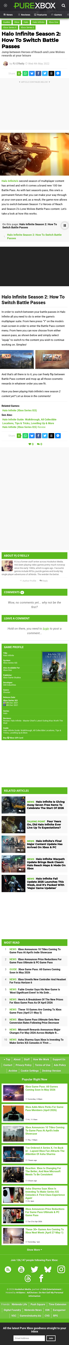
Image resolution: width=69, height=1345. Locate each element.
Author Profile (28, 581)
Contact (7, 1065)
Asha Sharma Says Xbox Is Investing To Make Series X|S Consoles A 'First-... (36, 1041)
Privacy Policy (24, 1065)
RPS (55, 1315)
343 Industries (9, 685)
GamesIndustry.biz (30, 1315)
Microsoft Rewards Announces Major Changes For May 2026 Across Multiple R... (35, 1031)
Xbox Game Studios (12, 677)
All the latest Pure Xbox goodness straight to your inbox (34, 1329)
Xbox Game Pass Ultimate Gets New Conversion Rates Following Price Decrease (34, 1021)
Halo (26, 22)
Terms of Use (42, 1065)
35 (20, 850)
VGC (13, 1315)
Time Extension (57, 1304)
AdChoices (32, 1292)
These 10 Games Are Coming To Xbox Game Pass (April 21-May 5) (35, 1011)
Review (24, 427)
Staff (27, 1059)
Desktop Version (51, 1070)
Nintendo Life (19, 1304)
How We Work (41, 1059)
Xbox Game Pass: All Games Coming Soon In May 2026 (35, 971)
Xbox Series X (9, 27)
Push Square (38, 1304)
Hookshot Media (23, 1289)
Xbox (16, 22)
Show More (34, 1249)
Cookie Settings (30, 1070)
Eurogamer (59, 1310)
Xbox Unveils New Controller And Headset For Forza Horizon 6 (38, 981)
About (17, 1059)
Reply (43, 581)
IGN (47, 1310)
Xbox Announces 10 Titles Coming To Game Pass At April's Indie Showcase (35, 951)
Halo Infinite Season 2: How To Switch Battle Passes (31, 40)
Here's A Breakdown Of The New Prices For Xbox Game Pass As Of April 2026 (36, 1001)
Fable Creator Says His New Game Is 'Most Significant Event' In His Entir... (35, 991)
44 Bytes (20, 1292)
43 (20, 830)
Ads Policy (60, 1065)
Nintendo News (33, 1310)
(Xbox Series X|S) (19, 410)
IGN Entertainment (51, 1289)
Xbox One (53, 22)
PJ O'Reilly (18, 63)
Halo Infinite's (10, 181)
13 (20, 889)
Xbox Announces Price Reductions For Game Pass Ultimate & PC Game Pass (36, 961)
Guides (6, 22)
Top (7, 1059)
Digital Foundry (12, 1310)
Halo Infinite (38, 22)
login (46, 628)
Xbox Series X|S (10, 663)
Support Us (59, 1059)
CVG (47, 1315)
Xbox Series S (27, 27)
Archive (13, 1070)
